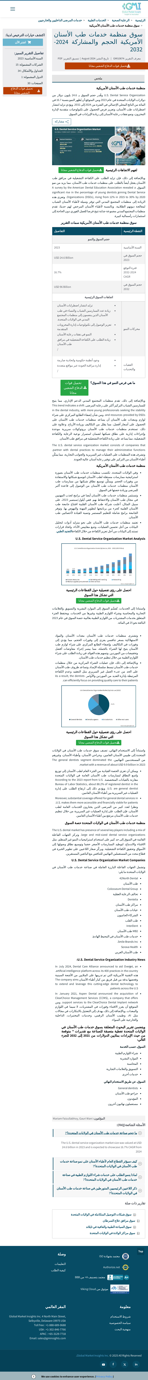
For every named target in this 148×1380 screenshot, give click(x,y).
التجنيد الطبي (64, 531)
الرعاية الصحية (120, 20)
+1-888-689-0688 (55, 1325)
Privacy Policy (104, 1376)
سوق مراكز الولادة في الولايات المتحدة (112, 1233)
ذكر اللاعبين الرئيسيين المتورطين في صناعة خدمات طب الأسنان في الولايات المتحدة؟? (100, 1190)
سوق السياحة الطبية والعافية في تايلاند (108, 1227)
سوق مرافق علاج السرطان (119, 1221)
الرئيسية (140, 20)
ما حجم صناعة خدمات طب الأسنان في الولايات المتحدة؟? (104, 1133)
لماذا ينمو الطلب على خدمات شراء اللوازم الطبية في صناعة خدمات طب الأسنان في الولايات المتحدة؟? (103, 1177)
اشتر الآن (23, 42)
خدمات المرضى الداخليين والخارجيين (60, 20)
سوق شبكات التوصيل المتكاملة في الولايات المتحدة (101, 1214)
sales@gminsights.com (51, 1338)
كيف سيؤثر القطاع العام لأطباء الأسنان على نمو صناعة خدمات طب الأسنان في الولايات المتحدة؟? (102, 1163)
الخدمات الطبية (97, 20)
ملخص (98, 78)
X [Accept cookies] (33, 1376)
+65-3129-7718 (57, 1334)
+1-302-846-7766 (55, 1329)
